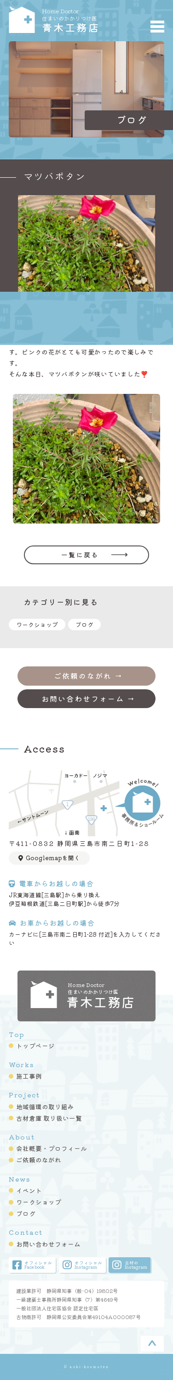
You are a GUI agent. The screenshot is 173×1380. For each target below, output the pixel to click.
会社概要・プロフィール (51, 1148)
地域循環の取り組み (45, 1106)
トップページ (35, 1045)
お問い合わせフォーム (48, 1244)
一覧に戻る (79, 554)
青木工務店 (77, 19)
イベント (29, 1190)
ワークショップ (37, 624)
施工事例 (29, 1075)
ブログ (84, 624)
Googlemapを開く (49, 857)
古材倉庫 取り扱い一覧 (49, 1118)
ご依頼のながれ (38, 1159)
